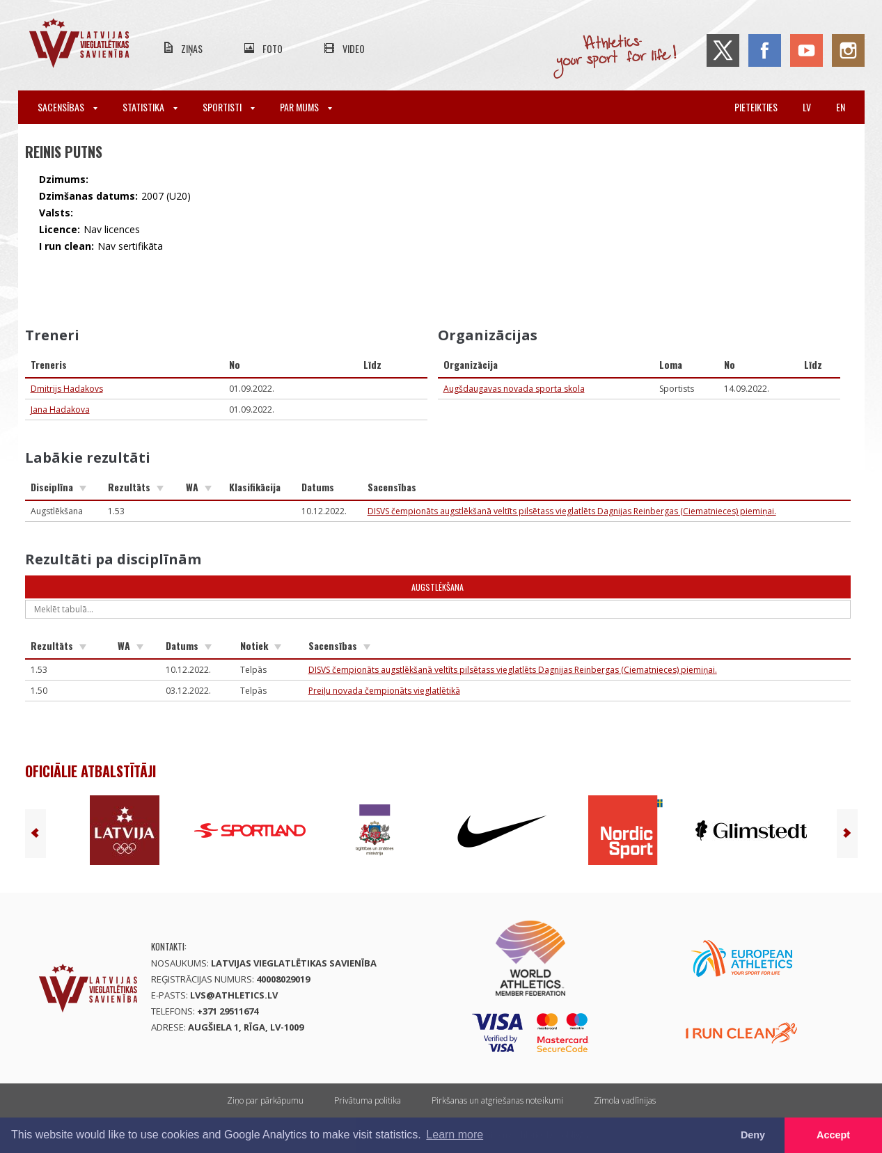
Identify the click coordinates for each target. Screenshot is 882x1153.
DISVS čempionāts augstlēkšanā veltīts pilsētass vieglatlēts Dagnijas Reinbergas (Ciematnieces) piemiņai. (572, 511)
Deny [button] (753, 1134)
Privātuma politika (367, 1100)
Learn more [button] (454, 1134)
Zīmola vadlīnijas (625, 1100)
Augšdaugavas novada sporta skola (514, 389)
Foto (272, 48)
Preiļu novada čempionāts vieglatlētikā (384, 691)
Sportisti (229, 107)
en (840, 107)
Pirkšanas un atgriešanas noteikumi (497, 1100)
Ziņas (192, 48)
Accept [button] (833, 1134)
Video (353, 48)
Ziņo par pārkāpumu (265, 1100)
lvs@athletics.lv (234, 995)
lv (807, 107)
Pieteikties (756, 107)
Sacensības (67, 107)
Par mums (306, 107)
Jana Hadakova (60, 409)
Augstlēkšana (437, 587)
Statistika (150, 107)
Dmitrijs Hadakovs (67, 389)
